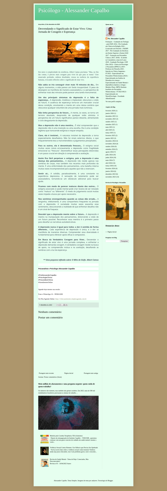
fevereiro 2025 (110, 135)
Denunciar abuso (112, 226)
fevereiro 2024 (110, 168)
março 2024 (109, 166)
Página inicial (68, 373)
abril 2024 (109, 163)
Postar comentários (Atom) (53, 377)
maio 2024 (109, 160)
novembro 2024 (111, 144)
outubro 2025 (110, 122)
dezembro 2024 (111, 141)
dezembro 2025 (111, 116)
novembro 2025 (111, 119)
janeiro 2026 (110, 113)
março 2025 (109, 133)
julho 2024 (109, 155)
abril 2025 (109, 130)
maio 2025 (109, 127)
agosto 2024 (109, 152)
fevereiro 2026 (110, 111)
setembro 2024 (110, 149)
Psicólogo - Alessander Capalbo (73, 10)
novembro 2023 (111, 177)
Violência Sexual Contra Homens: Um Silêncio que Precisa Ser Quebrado (74, 447)
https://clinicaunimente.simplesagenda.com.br (71, 299)
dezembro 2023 (111, 174)
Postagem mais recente (46, 373)
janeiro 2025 (110, 138)
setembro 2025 (110, 124)
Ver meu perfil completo (113, 101)
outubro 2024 (110, 146)
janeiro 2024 (110, 171)
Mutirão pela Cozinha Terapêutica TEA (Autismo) (66, 436)
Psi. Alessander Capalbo (116, 39)
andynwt (94, 480)
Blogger (110, 480)
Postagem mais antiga (91, 373)
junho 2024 (109, 157)
